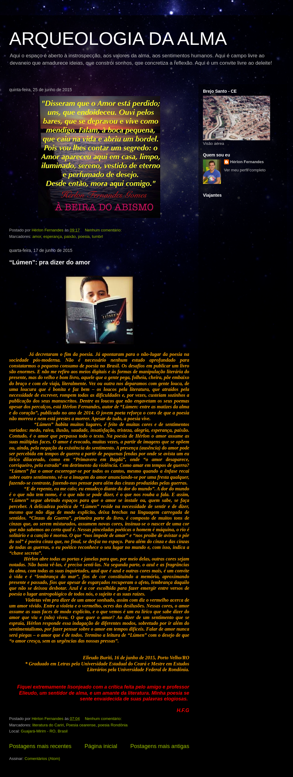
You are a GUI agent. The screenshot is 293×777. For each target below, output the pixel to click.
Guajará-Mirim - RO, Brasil (44, 731)
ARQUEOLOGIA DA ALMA (118, 38)
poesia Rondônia (113, 725)
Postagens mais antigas (159, 746)
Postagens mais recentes (40, 746)
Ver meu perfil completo (245, 170)
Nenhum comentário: (104, 230)
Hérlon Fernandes (247, 161)
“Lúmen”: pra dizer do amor (49, 262)
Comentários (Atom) (42, 758)
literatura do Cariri (48, 725)
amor (36, 236)
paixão (70, 236)
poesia (84, 236)
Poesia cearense (81, 725)
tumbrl (97, 236)
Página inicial (101, 746)
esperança (52, 236)
